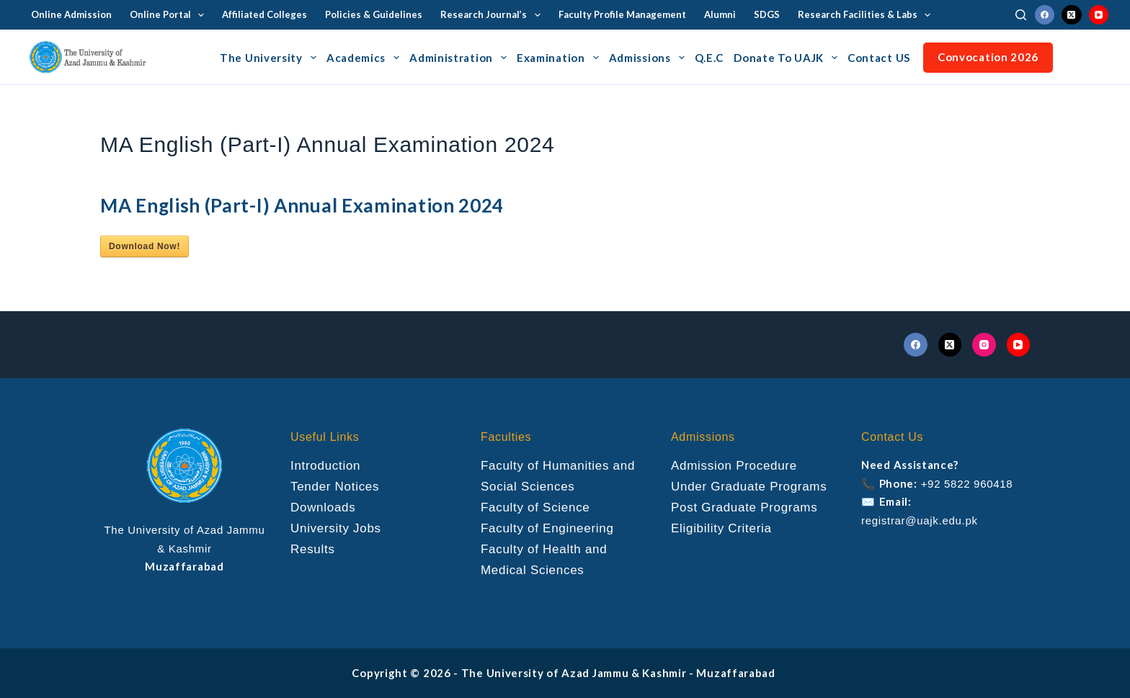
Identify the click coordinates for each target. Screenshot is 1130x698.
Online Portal (170, 15)
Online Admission (71, 14)
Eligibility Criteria (721, 528)
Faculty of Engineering (547, 528)
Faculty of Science (535, 507)
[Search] (1020, 14)
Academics (365, 57)
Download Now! (144, 246)
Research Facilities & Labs (867, 15)
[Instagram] (984, 345)
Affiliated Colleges (264, 14)
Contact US (879, 57)
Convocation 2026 (988, 56)
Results (312, 549)
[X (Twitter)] (1072, 15)
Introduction (325, 466)
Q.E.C (709, 57)
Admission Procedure (734, 466)
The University (270, 57)
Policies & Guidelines (373, 14)
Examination (560, 57)
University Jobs (335, 528)
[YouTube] (1099, 15)
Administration (460, 57)
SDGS (767, 14)
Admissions (649, 57)
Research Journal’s (493, 15)
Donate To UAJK (788, 57)
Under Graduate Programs (749, 486)
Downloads (322, 507)
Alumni (720, 14)
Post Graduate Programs (744, 507)
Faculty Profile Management (622, 14)
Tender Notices (334, 486)
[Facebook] (1045, 15)
